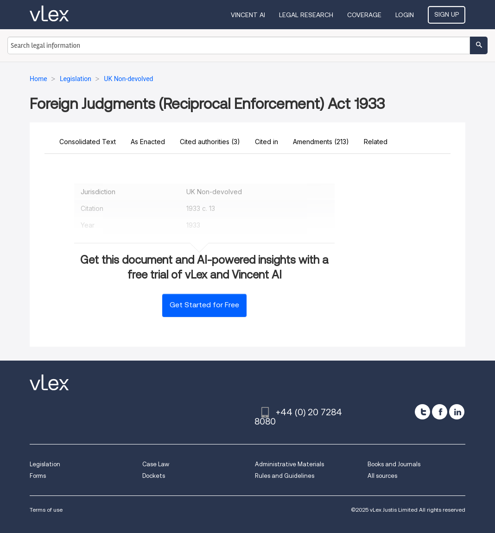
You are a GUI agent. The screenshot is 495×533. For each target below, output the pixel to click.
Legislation (45, 464)
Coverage (364, 15)
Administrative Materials (289, 464)
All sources (382, 475)
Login (404, 15)
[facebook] (439, 411)
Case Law (155, 464)
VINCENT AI (248, 15)
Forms (38, 475)
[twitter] (422, 411)
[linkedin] (456, 411)
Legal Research (306, 15)
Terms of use (46, 510)
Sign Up (446, 14)
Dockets (153, 475)
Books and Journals (394, 464)
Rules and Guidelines (284, 475)
